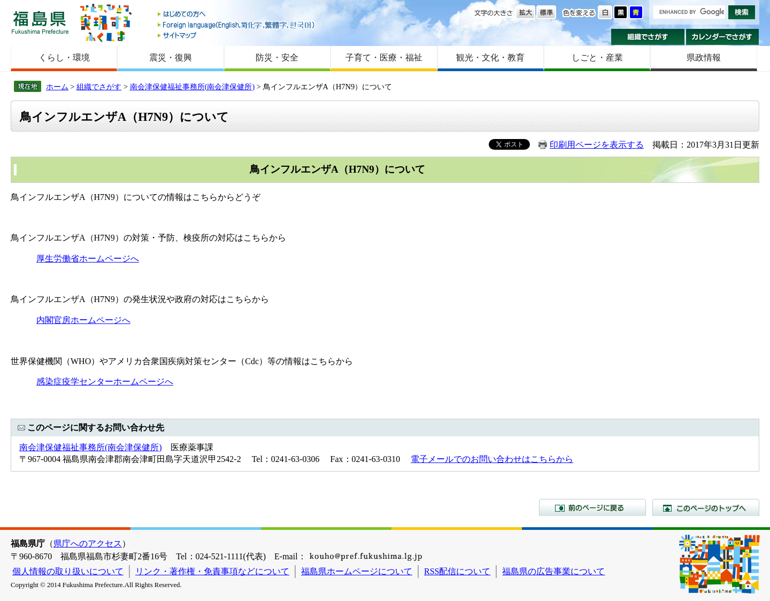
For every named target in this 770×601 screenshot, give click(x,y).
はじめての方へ (237, 15)
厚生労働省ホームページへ (87, 258)
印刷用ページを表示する (597, 144)
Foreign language (237, 25)
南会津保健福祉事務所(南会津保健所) (192, 86)
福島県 (40, 22)
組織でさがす (647, 37)
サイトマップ (237, 35)
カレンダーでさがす (722, 37)
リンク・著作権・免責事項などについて (212, 571)
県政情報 (704, 57)
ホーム (57, 86)
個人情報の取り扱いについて (68, 571)
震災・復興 (170, 57)
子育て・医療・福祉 (383, 57)
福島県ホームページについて (356, 571)
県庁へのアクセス (87, 543)
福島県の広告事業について (553, 571)
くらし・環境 (64, 57)
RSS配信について (457, 571)
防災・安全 (277, 57)
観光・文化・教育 (490, 57)
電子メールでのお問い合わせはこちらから (492, 459)
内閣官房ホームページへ (83, 320)
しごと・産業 (597, 57)
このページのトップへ (705, 507)
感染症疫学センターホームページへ (104, 381)
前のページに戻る (592, 507)
